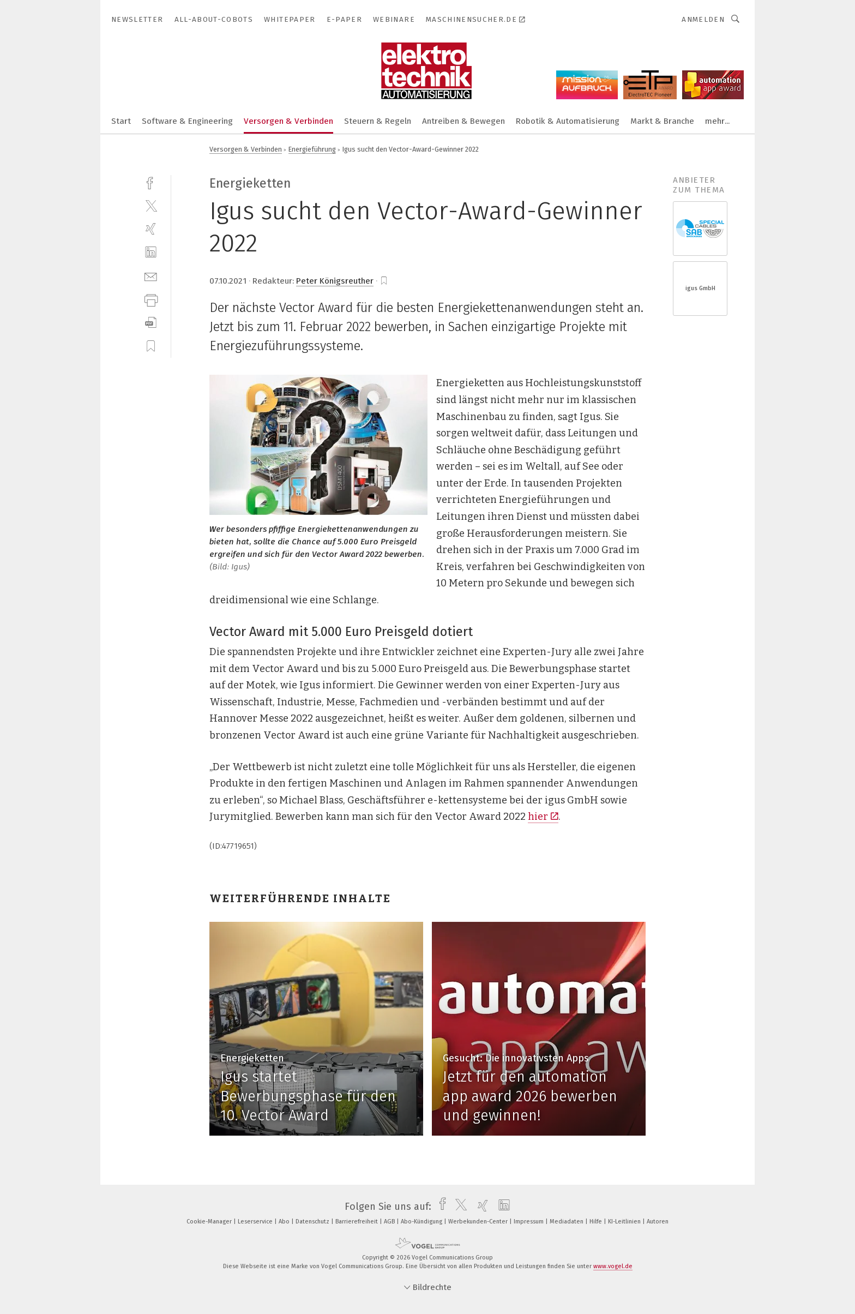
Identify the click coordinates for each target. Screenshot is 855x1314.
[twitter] (151, 205)
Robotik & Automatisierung (567, 121)
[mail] (151, 276)
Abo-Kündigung (422, 1221)
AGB (390, 1221)
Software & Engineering (187, 121)
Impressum (529, 1221)
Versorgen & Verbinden (288, 121)
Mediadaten (567, 1221)
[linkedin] (151, 252)
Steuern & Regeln (377, 121)
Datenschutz (313, 1221)
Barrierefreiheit (357, 1221)
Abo (285, 1221)
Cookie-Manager (209, 1221)
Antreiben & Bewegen (463, 121)
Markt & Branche (662, 121)
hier (543, 817)
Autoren (658, 1221)
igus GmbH (700, 288)
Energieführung (312, 149)
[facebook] (151, 182)
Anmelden (703, 19)
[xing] (151, 229)
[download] (151, 322)
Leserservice (256, 1221)
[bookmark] (384, 281)
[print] (151, 299)
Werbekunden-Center (478, 1221)
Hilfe (596, 1221)
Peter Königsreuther (335, 281)
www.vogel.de (613, 1266)
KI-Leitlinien (625, 1221)
